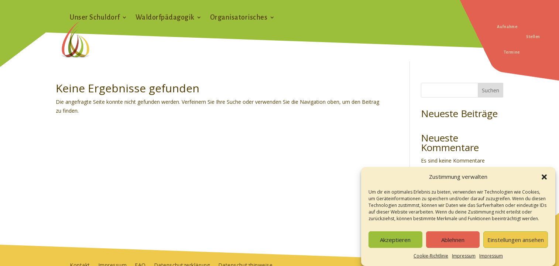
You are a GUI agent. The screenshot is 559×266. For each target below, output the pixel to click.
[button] (544, 179)
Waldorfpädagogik (165, 18)
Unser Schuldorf (95, 18)
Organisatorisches (239, 18)
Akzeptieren (395, 242)
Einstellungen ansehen (515, 242)
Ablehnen (452, 242)
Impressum (464, 258)
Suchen (490, 90)
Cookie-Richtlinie (431, 258)
